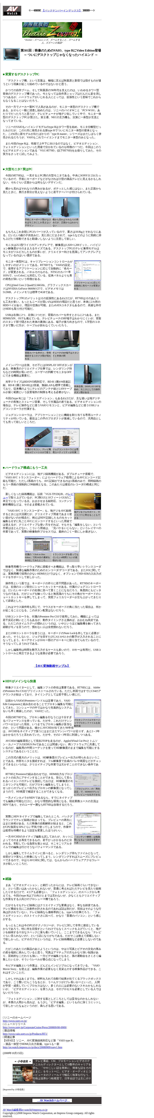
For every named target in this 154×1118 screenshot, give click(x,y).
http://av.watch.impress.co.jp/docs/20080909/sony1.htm (32, 1047)
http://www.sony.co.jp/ (15, 1020)
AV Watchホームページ (53, 1100)
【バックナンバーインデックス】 (62, 10)
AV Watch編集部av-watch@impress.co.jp (25, 1109)
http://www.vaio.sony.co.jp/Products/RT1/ (25, 1033)
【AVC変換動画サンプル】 (52, 666)
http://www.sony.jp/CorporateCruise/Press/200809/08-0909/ (35, 1027)
